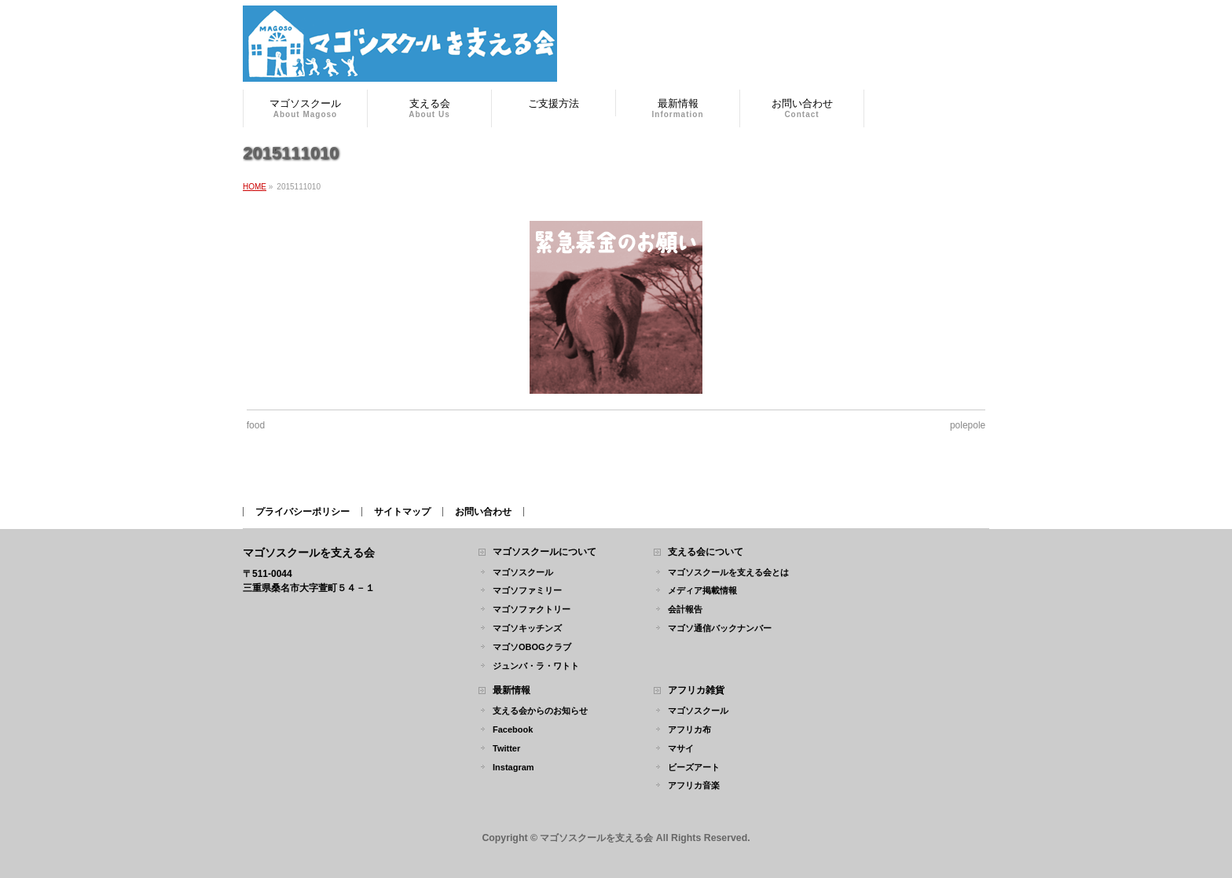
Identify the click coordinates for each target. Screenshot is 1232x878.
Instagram (513, 767)
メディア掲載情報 (702, 590)
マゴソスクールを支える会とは (728, 572)
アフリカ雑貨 (696, 690)
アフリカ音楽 (694, 785)
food (256, 425)
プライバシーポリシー (302, 511)
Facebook (513, 729)
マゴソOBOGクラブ (532, 647)
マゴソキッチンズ (527, 628)
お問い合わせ (483, 511)
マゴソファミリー (527, 590)
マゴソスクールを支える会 (596, 837)
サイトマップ (402, 511)
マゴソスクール (523, 572)
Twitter (506, 748)
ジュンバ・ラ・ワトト (536, 665)
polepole (967, 425)
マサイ (681, 748)
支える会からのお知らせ (540, 710)
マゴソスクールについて (544, 552)
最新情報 (511, 690)
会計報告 (685, 609)
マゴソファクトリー (531, 609)
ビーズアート (694, 767)
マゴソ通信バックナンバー (720, 628)
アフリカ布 (689, 729)
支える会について (705, 552)
